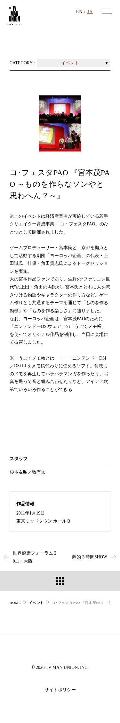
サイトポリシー (60, 689)
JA (90, 11)
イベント (36, 603)
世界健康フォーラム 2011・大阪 (28, 557)
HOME (15, 603)
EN (79, 11)
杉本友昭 (19, 472)
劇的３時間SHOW (96, 557)
